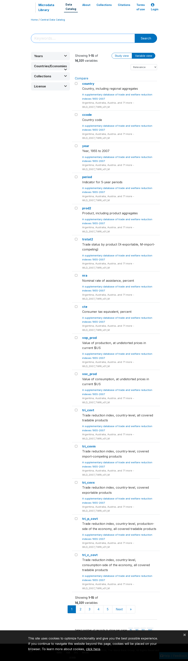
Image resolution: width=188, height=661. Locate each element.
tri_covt (88, 410)
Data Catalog (71, 6)
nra (84, 275)
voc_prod (89, 374)
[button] (50, 56)
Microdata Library (46, 7)
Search (146, 38)
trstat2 (87, 239)
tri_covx (88, 482)
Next (119, 609)
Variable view (143, 55)
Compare (81, 78)
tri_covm (89, 446)
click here (93, 649)
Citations (124, 4)
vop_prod (89, 338)
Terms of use (140, 7)
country (88, 84)
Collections (104, 4)
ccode (87, 115)
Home (34, 19)
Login (154, 7)
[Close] (184, 634)
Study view (122, 55)
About (86, 4)
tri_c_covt (90, 555)
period (87, 177)
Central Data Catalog (52, 19)
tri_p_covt (90, 519)
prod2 (86, 208)
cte (84, 307)
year (85, 146)
